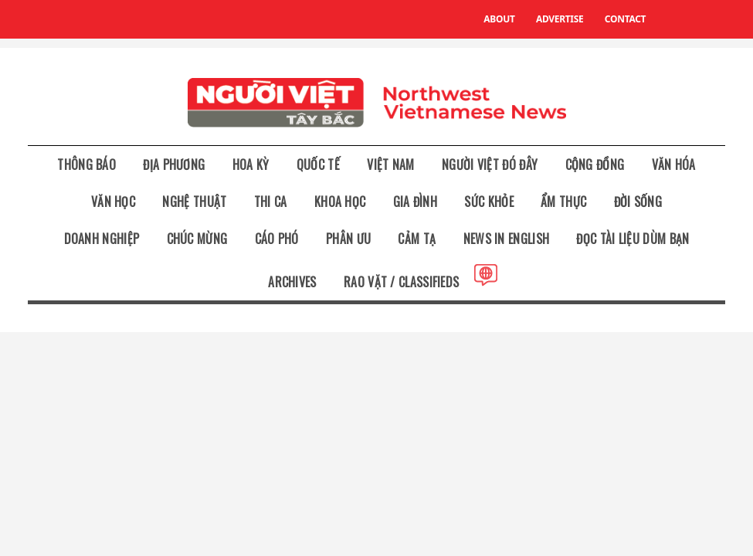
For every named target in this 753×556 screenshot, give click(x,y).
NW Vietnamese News (377, 103)
